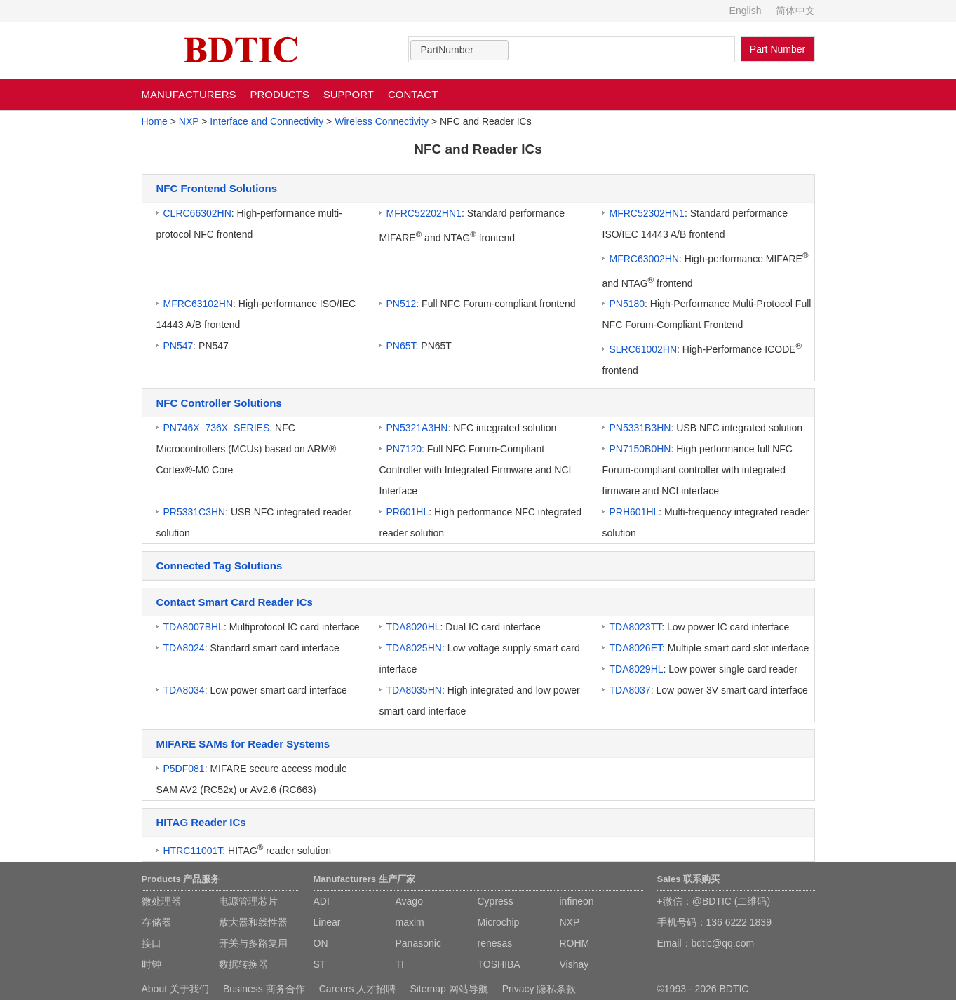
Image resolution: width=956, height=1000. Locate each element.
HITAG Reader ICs (201, 822)
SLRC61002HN (644, 349)
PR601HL (407, 512)
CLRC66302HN (197, 213)
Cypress (495, 901)
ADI (322, 901)
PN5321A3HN (417, 427)
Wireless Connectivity (382, 121)
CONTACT (413, 94)
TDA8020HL (413, 627)
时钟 (151, 964)
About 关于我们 (175, 988)
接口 (151, 943)
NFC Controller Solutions (219, 403)
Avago (409, 901)
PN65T (401, 345)
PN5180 (627, 303)
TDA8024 (184, 648)
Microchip (499, 922)
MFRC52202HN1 (424, 213)
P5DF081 (184, 768)
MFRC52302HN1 (647, 213)
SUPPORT (348, 94)
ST (320, 964)
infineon (577, 901)
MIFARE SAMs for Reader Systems (243, 744)
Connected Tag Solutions (219, 566)
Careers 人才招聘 (357, 988)
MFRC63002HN (645, 258)
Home (155, 121)
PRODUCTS (279, 94)
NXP (189, 121)
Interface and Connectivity (266, 121)
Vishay (574, 964)
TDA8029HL (637, 669)
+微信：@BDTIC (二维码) (714, 901)
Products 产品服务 (181, 879)
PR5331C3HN (194, 512)
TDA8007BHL (193, 627)
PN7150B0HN (640, 448)
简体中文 (795, 10)
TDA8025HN (414, 648)
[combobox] (459, 50)
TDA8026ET (636, 648)
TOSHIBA (499, 964)
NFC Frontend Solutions (216, 188)
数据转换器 (243, 964)
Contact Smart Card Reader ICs (234, 602)
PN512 (401, 303)
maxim (410, 922)
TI (400, 964)
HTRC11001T (193, 850)
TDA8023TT (636, 627)
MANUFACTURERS (189, 94)
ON (321, 943)
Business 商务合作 (264, 988)
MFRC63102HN (198, 303)
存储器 (156, 922)
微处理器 (161, 901)
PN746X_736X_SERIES (216, 427)
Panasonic (418, 943)
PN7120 (404, 448)
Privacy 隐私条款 (539, 988)
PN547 (178, 345)
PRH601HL (634, 512)
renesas (495, 943)
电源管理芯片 (248, 901)
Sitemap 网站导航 (448, 988)
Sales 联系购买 (688, 879)
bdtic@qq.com (723, 943)
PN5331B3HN (640, 427)
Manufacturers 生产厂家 (364, 879)
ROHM (575, 943)
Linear (327, 922)
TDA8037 (630, 690)
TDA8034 (184, 690)
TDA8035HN (414, 690)
